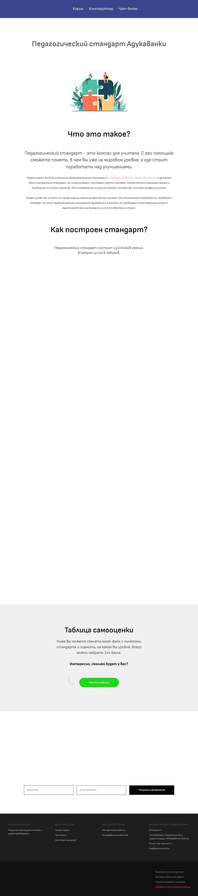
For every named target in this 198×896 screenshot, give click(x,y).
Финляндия (113, 178)
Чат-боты (128, 8)
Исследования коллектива (115, 835)
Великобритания (146, 178)
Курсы (78, 8)
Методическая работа (113, 830)
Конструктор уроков (65, 840)
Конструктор (101, 8)
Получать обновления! (152, 790)
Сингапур (128, 178)
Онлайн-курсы (62, 830)
